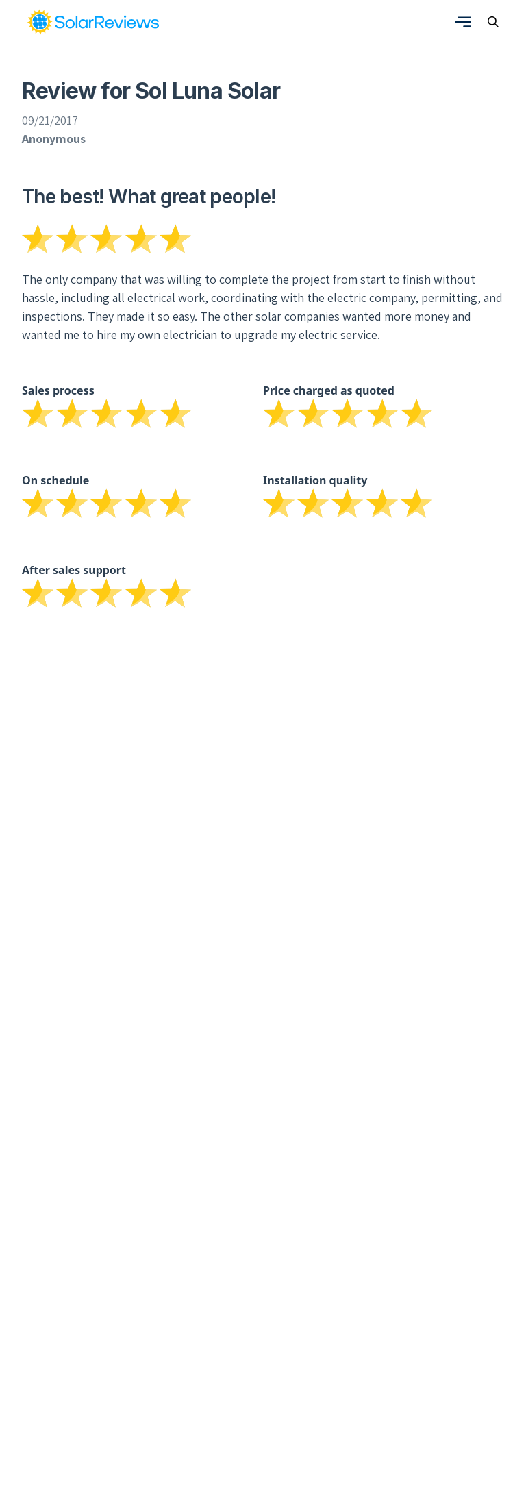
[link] (93, 22)
